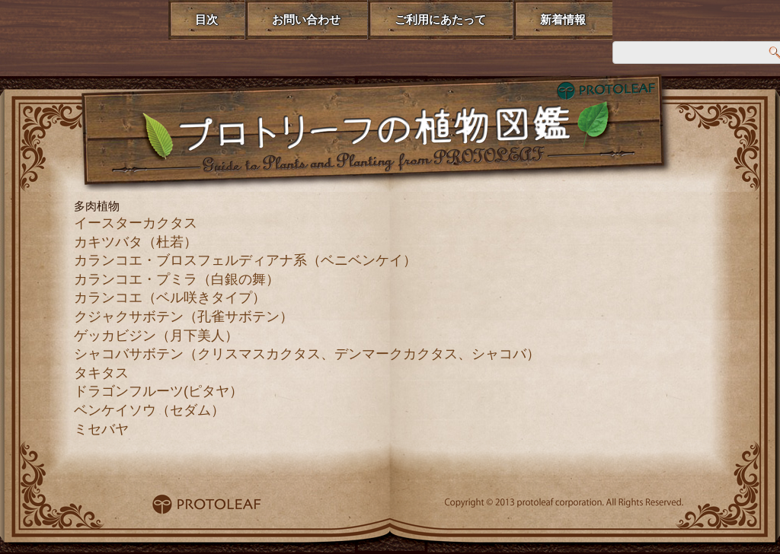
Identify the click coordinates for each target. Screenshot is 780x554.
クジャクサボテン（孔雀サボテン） (183, 316)
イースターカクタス (135, 223)
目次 (206, 19)
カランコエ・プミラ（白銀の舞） (177, 279)
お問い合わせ (306, 19)
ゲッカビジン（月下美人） (156, 335)
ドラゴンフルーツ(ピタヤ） (158, 391)
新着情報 (563, 19)
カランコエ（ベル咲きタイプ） (170, 297)
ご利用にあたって (440, 19)
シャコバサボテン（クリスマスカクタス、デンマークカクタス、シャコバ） (307, 353)
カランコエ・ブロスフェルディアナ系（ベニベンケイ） (245, 260)
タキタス (101, 372)
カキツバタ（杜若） (135, 242)
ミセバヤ (101, 429)
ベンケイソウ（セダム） (149, 410)
